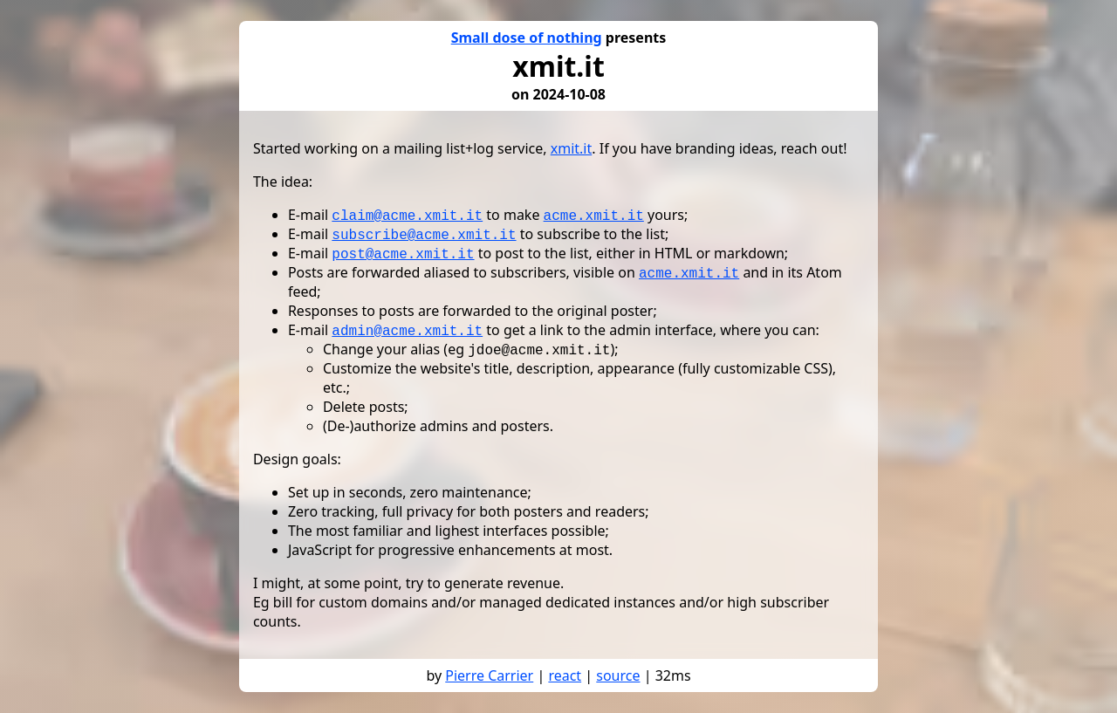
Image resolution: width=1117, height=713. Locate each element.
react (564, 675)
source (618, 675)
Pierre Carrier (489, 675)
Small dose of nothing (526, 37)
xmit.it (572, 148)
